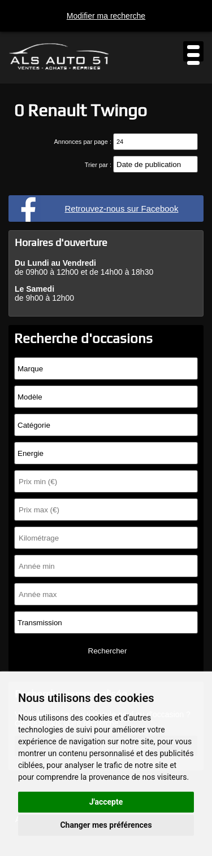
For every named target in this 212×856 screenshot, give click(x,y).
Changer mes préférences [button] (106, 824)
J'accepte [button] (106, 801)
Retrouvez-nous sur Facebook (122, 208)
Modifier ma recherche (106, 15)
